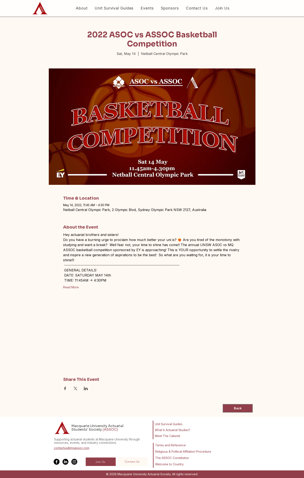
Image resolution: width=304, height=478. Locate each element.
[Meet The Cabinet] (172, 436)
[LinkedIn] (65, 462)
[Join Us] (101, 462)
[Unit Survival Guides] (171, 424)
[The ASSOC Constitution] (173, 458)
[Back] (238, 408)
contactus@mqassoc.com (71, 448)
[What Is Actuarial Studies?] (174, 430)
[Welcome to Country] (170, 464)
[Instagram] (74, 462)
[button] (81, 8)
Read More (71, 287)
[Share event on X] (75, 388)
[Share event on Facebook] (65, 388)
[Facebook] (57, 462)
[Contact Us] (133, 461)
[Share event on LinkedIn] (86, 388)
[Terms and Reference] (170, 445)
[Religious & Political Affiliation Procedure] (183, 452)
